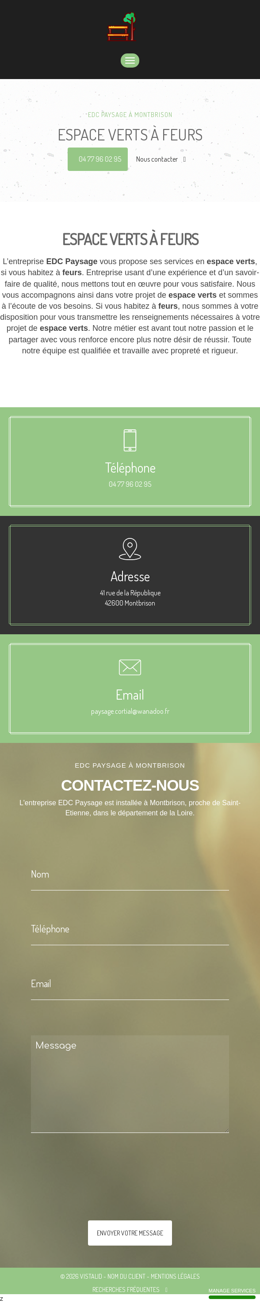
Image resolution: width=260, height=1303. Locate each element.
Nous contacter (161, 159)
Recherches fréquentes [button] (130, 1289)
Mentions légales (175, 1276)
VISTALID (91, 1276)
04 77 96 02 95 (100, 159)
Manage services (232, 1293)
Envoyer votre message (130, 1233)
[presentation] (124, 1194)
